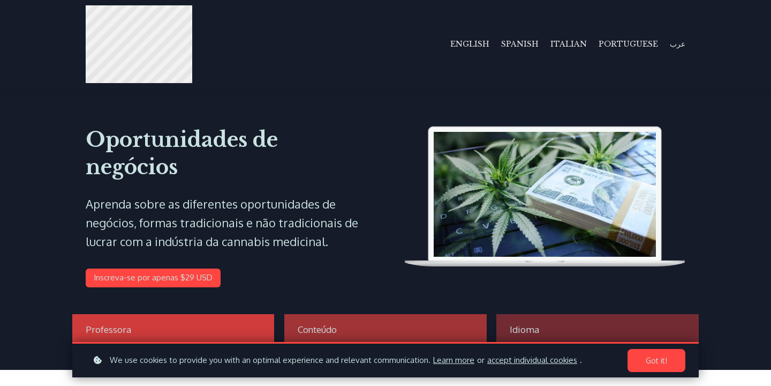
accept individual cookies (532, 360)
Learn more (453, 360)
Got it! (656, 360)
